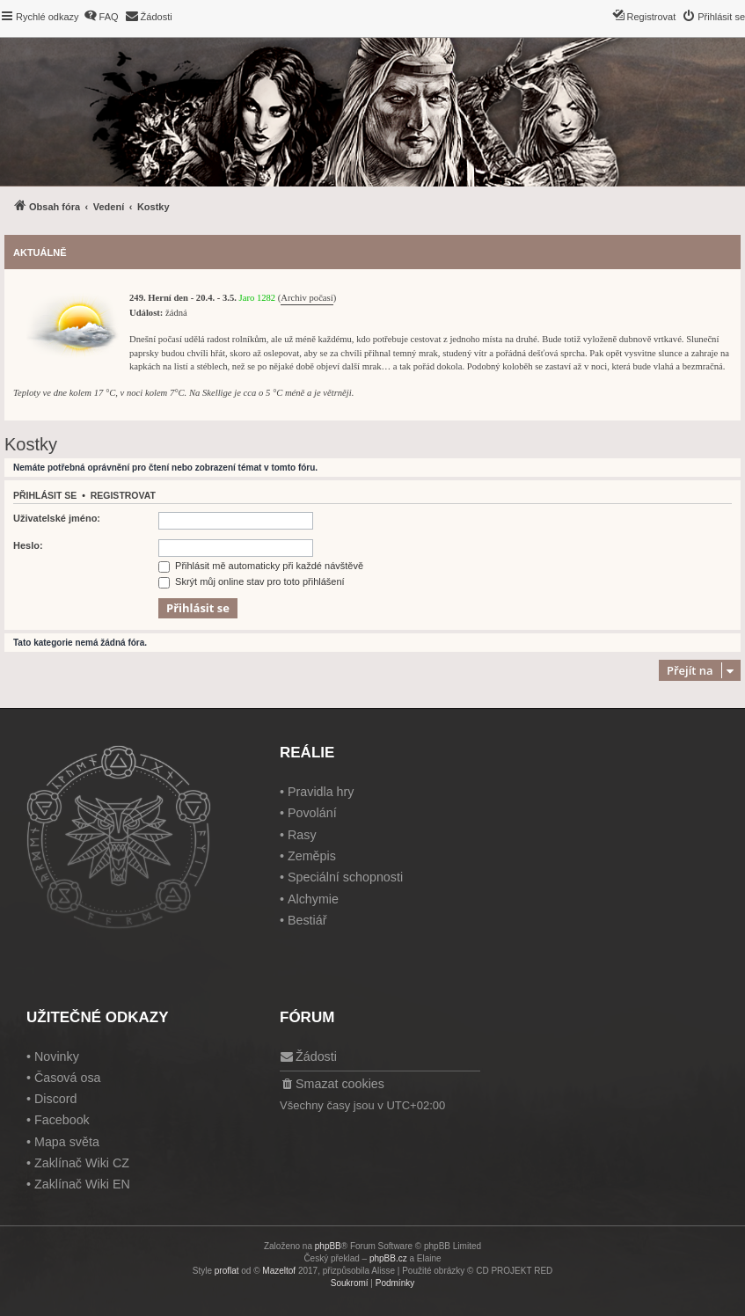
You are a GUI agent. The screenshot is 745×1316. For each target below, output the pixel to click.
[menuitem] (101, 16)
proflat (227, 1271)
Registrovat (123, 495)
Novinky (56, 1056)
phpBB (328, 1246)
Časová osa (67, 1078)
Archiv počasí (306, 298)
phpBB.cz (388, 1258)
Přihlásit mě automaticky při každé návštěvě (260, 565)
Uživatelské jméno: (56, 518)
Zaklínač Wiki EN (82, 1184)
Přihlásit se (45, 495)
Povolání (312, 813)
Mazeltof (279, 1271)
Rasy (302, 835)
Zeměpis (312, 856)
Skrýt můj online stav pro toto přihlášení (251, 581)
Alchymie (313, 899)
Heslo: (28, 545)
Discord (55, 1099)
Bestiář (307, 920)
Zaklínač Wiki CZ (81, 1163)
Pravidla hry (321, 792)
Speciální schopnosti (345, 877)
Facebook (62, 1120)
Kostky (30, 444)
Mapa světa (66, 1142)
